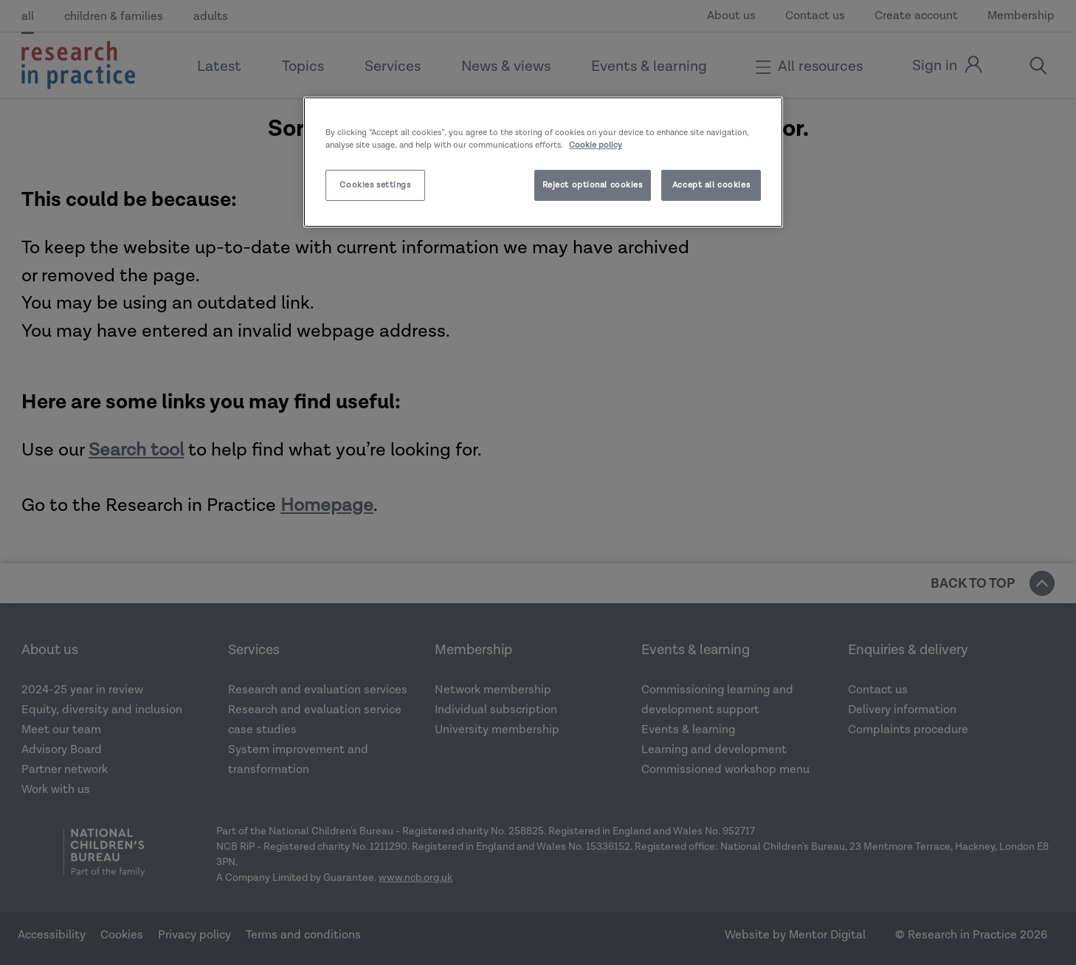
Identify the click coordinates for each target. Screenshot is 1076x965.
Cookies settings (374, 184)
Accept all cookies (711, 184)
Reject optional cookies (592, 184)
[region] (543, 162)
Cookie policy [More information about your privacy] (595, 145)
